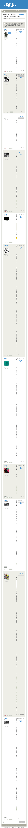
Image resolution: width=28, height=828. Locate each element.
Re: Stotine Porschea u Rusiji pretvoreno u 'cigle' (16, 118)
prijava (2, 10)
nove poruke (22, 10)
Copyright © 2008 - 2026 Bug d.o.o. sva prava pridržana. (14, 827)
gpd (5, 74)
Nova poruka (21, 14)
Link (16, 67)
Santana (6, 465)
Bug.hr (3, 824)
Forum (7, 824)
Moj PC (5, 210)
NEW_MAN (6, 245)
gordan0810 (6, 114)
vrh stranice (24, 824)
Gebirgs (6, 29)
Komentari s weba (12, 824)
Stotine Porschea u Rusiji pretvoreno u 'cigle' (16, 32)
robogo (5, 358)
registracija (7, 10)
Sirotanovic (6, 151)
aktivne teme (12, 10)
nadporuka (22, 241)
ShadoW (6, 214)
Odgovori (21, 31)
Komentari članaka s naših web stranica (9, 825)
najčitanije (17, 10)
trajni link (22, 70)
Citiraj (21, 32)
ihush (5, 572)
